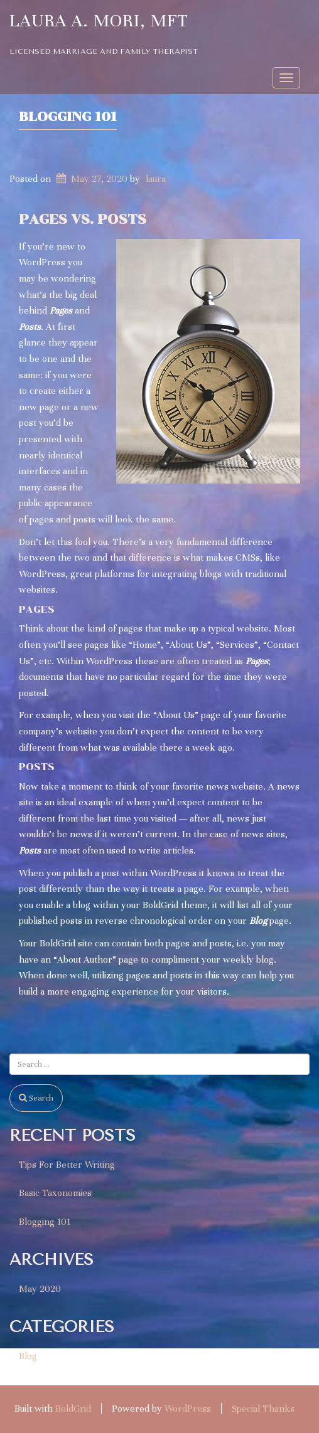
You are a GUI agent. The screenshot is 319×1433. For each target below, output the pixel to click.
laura (156, 178)
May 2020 (40, 1288)
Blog (28, 1356)
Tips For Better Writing (67, 1164)
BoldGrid (73, 1408)
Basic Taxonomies (55, 1192)
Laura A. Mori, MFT (98, 20)
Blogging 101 (68, 116)
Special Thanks (263, 1408)
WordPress (188, 1408)
